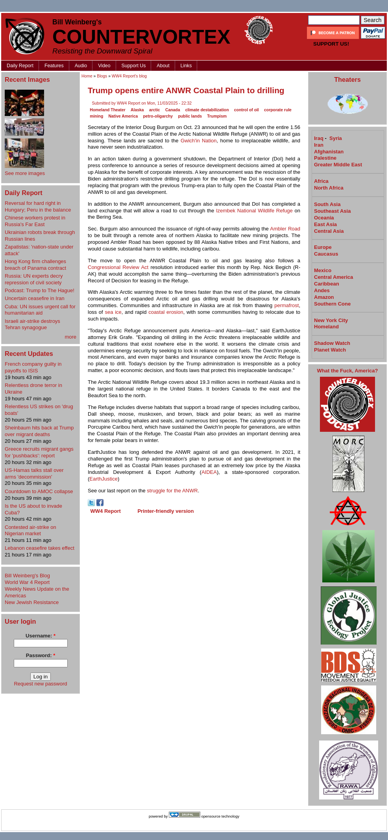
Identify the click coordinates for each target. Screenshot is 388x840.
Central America (333, 277)
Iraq (318, 138)
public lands (190, 116)
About (163, 65)
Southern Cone (332, 304)
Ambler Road (285, 229)
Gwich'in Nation (199, 141)
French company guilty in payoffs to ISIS (33, 367)
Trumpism (217, 116)
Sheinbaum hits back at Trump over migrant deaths (39, 431)
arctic (154, 110)
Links (186, 65)
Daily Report (20, 65)
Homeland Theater (108, 110)
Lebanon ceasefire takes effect (39, 548)
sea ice (113, 312)
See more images (25, 173)
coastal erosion (165, 312)
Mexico (322, 270)
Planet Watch (330, 350)
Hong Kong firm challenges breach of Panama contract (35, 264)
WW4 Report (106, 511)
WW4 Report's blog (129, 76)
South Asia (327, 204)
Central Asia (329, 231)
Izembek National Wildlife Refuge (254, 211)
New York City (331, 320)
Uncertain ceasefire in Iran (35, 298)
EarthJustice (103, 479)
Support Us (134, 65)
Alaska (137, 110)
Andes (322, 290)
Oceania (324, 218)
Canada (172, 110)
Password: (40, 655)
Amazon (324, 297)
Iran (318, 145)
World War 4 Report (27, 582)
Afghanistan (329, 152)
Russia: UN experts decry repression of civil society (34, 279)
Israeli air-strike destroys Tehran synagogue (32, 324)
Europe (323, 247)
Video (104, 65)
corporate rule (278, 110)
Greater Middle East (338, 165)
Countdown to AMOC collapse (39, 491)
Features (54, 65)
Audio (81, 65)
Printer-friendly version (165, 511)
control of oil (246, 110)
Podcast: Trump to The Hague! (39, 290)
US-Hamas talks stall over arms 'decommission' (34, 473)
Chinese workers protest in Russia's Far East (35, 221)
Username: (40, 636)
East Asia (325, 224)
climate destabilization (207, 110)
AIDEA (209, 472)
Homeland (326, 327)
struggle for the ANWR (172, 491)
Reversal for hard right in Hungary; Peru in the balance (38, 206)
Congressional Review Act (118, 267)
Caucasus (326, 254)
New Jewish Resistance (32, 602)
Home (86, 76)
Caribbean (326, 284)
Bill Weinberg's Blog (27, 575)
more (70, 337)
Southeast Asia (332, 211)
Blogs (102, 76)
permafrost (286, 305)
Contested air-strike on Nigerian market (30, 530)
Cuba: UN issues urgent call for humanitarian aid (40, 310)
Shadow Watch (332, 343)
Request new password (40, 684)
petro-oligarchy (158, 116)
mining (96, 116)
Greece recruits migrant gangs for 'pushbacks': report (39, 452)
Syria (335, 138)
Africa (321, 181)
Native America (123, 116)
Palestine (325, 158)
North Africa (329, 188)
